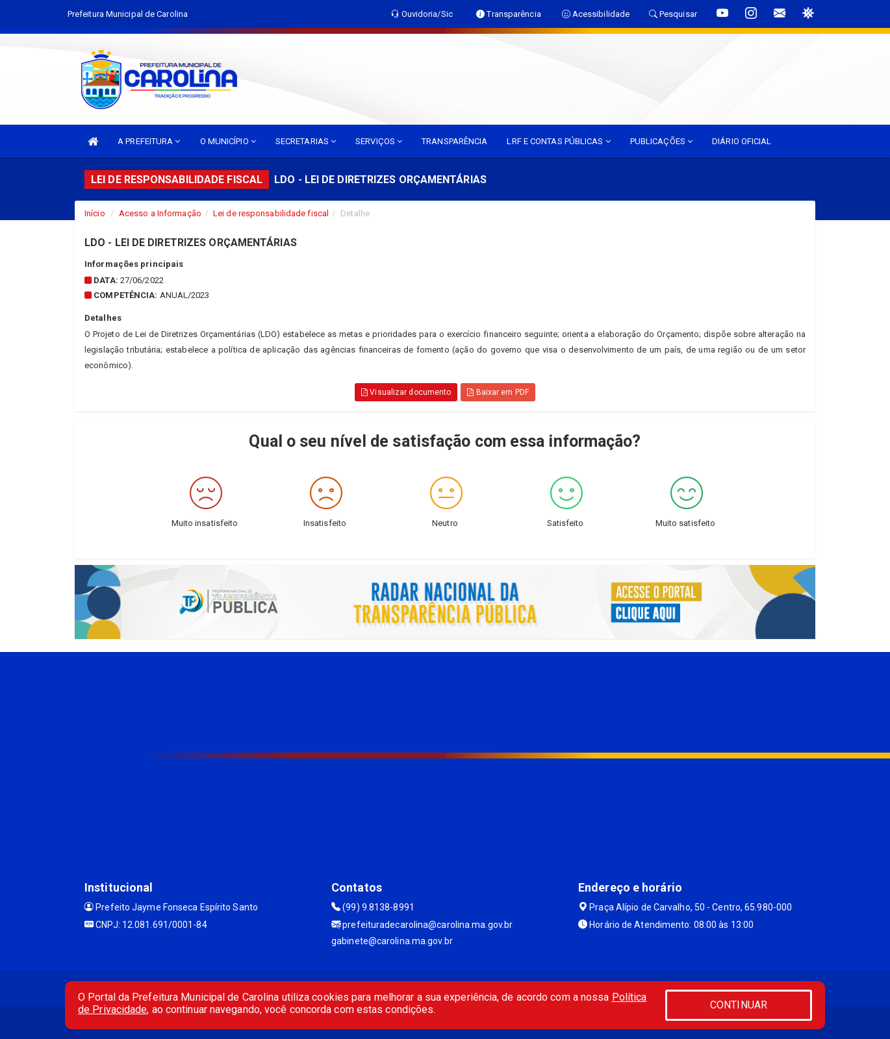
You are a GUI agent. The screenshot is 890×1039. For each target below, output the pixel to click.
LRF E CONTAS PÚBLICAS (558, 141)
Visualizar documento (406, 392)
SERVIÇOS (378, 141)
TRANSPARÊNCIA (454, 141)
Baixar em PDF (498, 392)
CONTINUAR (738, 1005)
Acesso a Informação (160, 213)
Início (94, 213)
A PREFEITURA (149, 141)
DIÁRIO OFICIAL (741, 141)
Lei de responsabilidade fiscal (271, 213)
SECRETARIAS (305, 141)
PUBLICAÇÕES (661, 141)
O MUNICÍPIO (228, 141)
